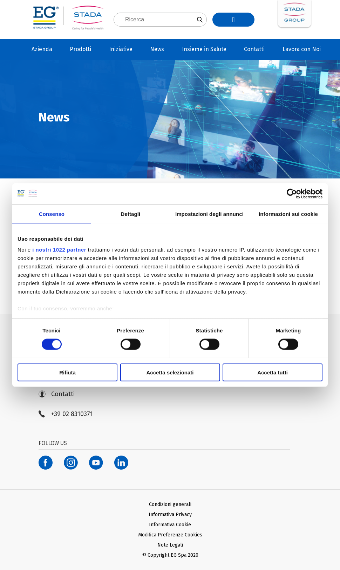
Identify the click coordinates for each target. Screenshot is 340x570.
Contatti (254, 49)
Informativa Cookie (170, 525)
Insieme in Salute (204, 49)
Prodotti (80, 49)
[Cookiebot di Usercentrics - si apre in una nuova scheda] (291, 193)
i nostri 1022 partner (59, 250)
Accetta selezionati (169, 372)
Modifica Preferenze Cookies (170, 535)
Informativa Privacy (170, 515)
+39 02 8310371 (66, 414)
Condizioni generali (170, 504)
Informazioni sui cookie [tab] (288, 214)
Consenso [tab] (51, 214)
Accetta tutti (272, 372)
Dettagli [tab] (131, 214)
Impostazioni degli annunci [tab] (209, 214)
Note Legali (170, 545)
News (157, 49)
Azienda (42, 49)
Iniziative (120, 49)
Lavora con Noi (302, 49)
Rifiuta (67, 372)
